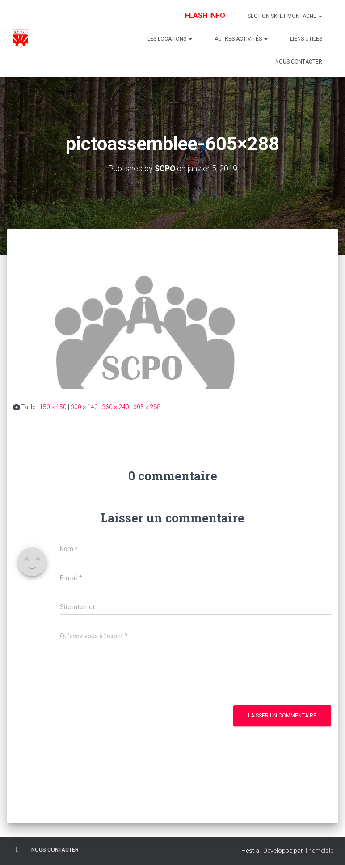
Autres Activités (241, 39)
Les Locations (169, 39)
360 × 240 (115, 407)
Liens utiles (306, 39)
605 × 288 (146, 407)
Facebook (17, 849)
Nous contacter (298, 62)
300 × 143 (84, 407)
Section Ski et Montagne (285, 16)
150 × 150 (53, 407)
